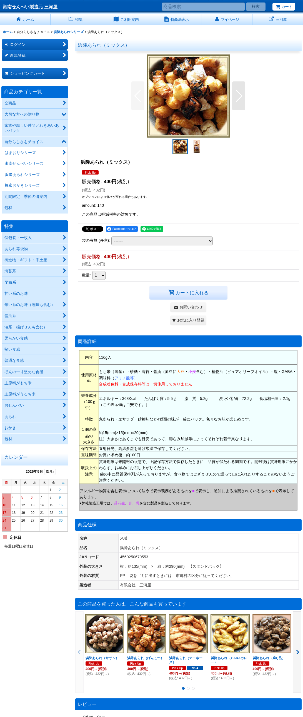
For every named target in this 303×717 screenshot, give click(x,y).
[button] (137, 95)
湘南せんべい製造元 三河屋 (30, 6)
